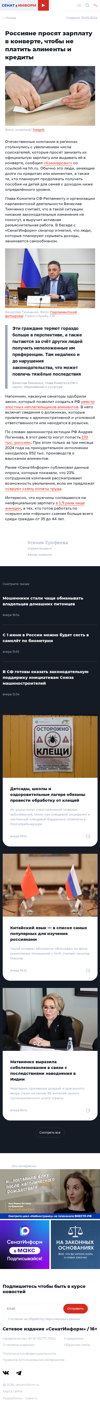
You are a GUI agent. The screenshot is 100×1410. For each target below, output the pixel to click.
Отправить (75, 1308)
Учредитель (73, 1338)
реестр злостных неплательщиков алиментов (50, 404)
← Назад (9, 18)
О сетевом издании (19, 1345)
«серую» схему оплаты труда (33, 488)
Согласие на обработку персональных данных (44, 1319)
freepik (39, 130)
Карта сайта (12, 1391)
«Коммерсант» (58, 162)
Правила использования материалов (33, 1360)
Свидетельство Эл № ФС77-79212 (29, 1338)
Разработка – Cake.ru (20, 1398)
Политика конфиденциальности (29, 1353)
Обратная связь (77, 1345)
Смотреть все (50, 1132)
